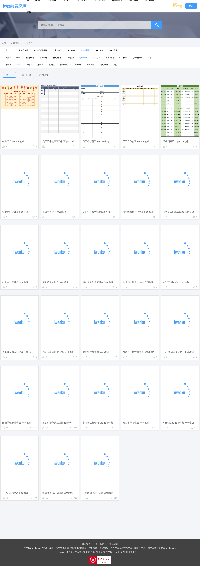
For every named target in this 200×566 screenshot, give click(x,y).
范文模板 (57, 50)
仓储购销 (57, 57)
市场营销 (43, 57)
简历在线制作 (22, 50)
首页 (4, 43)
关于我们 (100, 544)
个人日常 (123, 57)
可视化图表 (137, 57)
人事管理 (70, 57)
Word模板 (71, 50)
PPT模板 (100, 50)
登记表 (29, 65)
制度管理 (91, 65)
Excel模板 (15, 43)
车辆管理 (77, 65)
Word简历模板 (40, 50)
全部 (18, 57)
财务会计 (30, 57)
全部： (8, 50)
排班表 (40, 65)
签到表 (52, 65)
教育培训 (110, 57)
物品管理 (64, 65)
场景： (8, 57)
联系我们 (86, 544)
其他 (150, 57)
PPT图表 (113, 50)
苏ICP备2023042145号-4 (127, 552)
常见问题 (113, 544)
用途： (8, 65)
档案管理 (104, 65)
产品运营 (96, 57)
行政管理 (83, 57)
